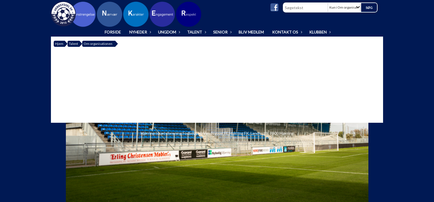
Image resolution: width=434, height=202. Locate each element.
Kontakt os (286, 32)
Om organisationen (98, 44)
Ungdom (168, 32)
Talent (196, 32)
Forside (113, 32)
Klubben (319, 32)
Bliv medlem (251, 32)
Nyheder (139, 32)
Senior (221, 32)
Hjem (59, 44)
